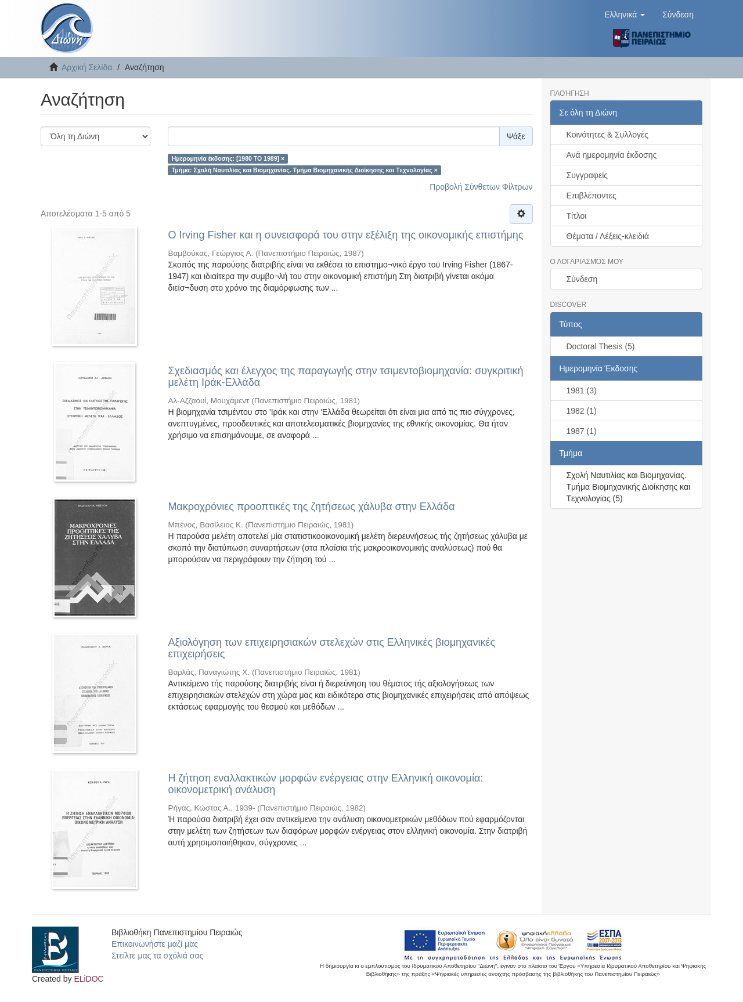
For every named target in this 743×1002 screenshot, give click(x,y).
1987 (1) (582, 431)
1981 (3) (582, 390)
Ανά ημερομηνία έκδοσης (612, 155)
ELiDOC (88, 978)
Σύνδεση (582, 279)
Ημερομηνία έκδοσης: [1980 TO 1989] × (228, 158)
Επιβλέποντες (591, 195)
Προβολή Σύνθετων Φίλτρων (481, 186)
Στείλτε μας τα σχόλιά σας (157, 955)
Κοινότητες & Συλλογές (607, 134)
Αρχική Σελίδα (87, 67)
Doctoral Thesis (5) (601, 346)
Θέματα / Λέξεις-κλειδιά (608, 236)
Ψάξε (516, 136)
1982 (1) (582, 410)
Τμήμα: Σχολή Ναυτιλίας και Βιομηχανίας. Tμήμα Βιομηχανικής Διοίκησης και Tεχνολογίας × (305, 170)
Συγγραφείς (587, 175)
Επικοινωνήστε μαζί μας (154, 944)
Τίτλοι (577, 215)
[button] (625, 14)
